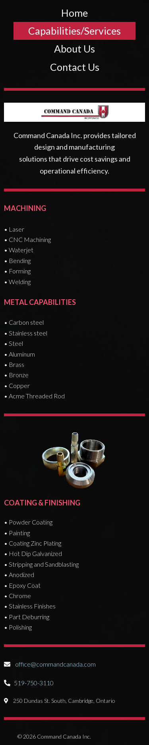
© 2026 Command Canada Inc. (54, 736)
